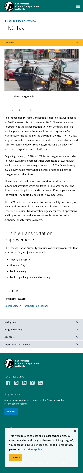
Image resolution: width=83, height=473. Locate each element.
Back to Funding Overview (20, 21)
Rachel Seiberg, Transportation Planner (26, 306)
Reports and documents (17, 344)
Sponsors (9, 336)
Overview (9, 42)
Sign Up (11, 411)
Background (10, 322)
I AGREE (16, 457)
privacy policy (34, 449)
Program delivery (13, 329)
